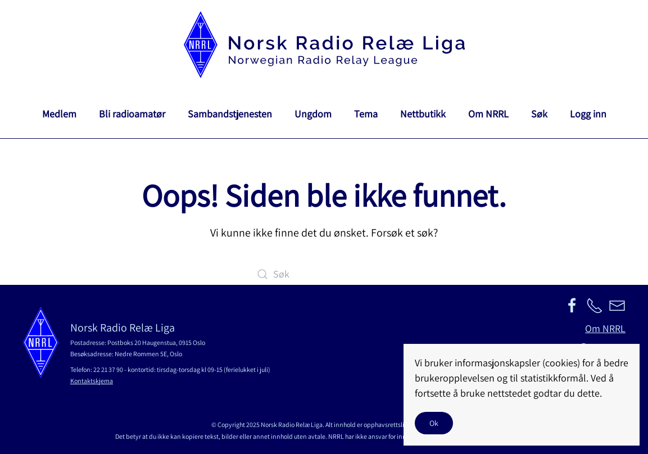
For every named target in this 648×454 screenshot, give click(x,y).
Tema (366, 113)
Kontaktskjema (91, 380)
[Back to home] (324, 44)
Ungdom (313, 113)
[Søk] (324, 274)
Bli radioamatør (132, 113)
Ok (433, 423)
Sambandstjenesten (230, 113)
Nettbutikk (423, 113)
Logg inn (588, 113)
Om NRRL (488, 113)
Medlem (59, 113)
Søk (539, 113)
